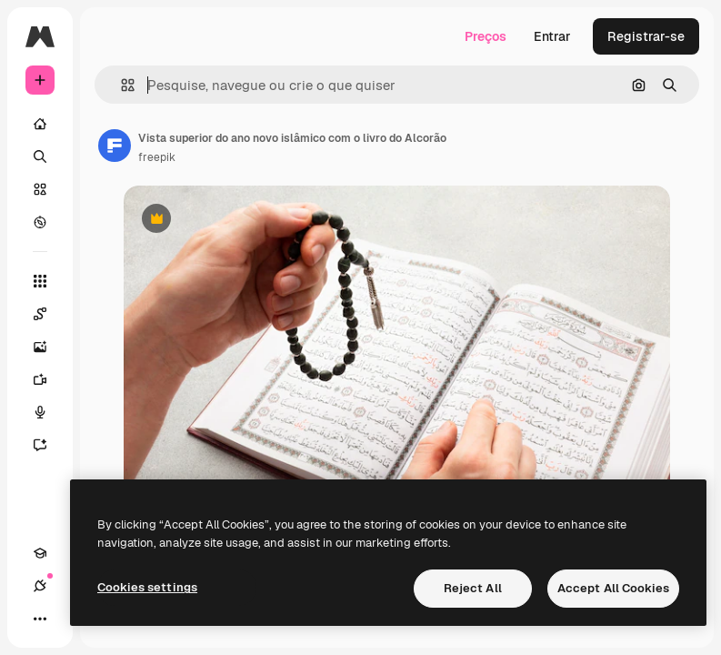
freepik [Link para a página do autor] (156, 157)
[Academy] (40, 553)
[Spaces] (49, 313)
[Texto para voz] (49, 412)
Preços (485, 36)
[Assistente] (49, 444)
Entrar (552, 36)
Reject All (473, 588)
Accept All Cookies (613, 588)
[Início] (40, 123)
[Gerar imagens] (49, 346)
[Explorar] (40, 222)
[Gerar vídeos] (49, 379)
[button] (120, 85)
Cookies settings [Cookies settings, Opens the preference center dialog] (147, 587)
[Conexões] (40, 585)
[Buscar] (40, 156)
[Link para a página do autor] (114, 145)
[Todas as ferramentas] (40, 281)
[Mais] (40, 618)
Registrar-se (646, 36)
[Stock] (40, 189)
